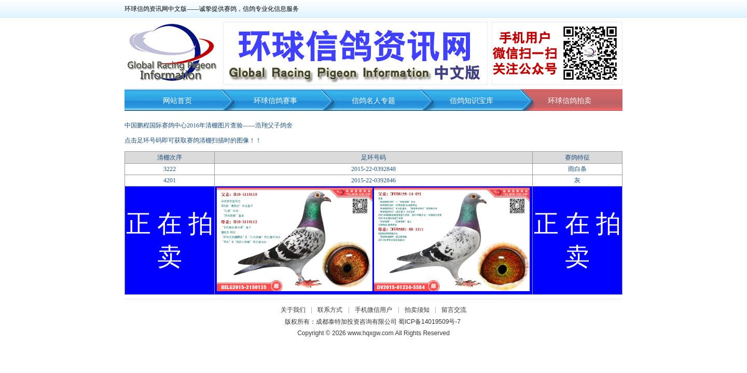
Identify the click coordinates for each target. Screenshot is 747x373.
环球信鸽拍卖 (569, 101)
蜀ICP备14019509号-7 (429, 321)
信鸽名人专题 (373, 101)
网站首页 (177, 101)
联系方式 (329, 309)
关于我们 (293, 309)
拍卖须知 (420, 309)
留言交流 (453, 309)
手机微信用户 (373, 309)
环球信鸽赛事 (275, 101)
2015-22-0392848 (373, 169)
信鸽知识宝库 (471, 101)
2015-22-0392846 (373, 180)
